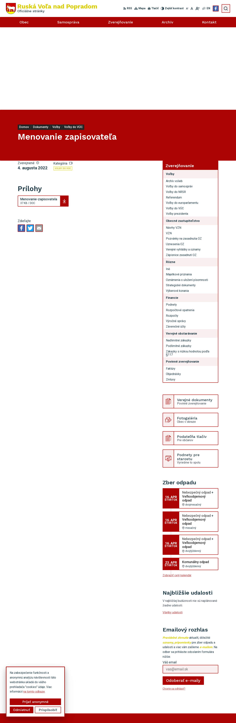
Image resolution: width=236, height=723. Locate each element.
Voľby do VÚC (63, 86)
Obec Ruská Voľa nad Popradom (162, 713)
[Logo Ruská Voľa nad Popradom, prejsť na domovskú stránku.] (51, 8)
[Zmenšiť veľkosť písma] (187, 8)
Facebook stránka (198, 696)
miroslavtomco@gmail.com (204, 692)
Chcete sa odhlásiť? (174, 606)
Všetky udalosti (173, 530)
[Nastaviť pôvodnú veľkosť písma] (192, 8)
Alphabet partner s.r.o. (103, 713)
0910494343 (195, 688)
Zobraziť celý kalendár (177, 493)
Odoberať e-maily (183, 598)
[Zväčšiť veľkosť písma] (197, 8)
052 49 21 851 (196, 684)
